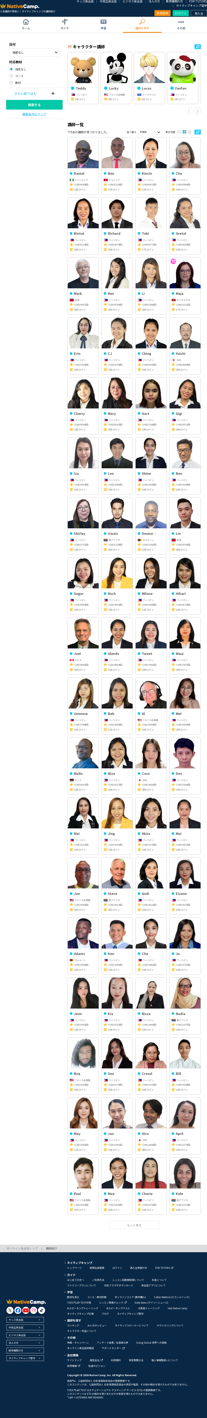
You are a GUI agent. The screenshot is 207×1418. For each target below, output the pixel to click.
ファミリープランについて (81, 1285)
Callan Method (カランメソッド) (171, 1297)
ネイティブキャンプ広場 (80, 1313)
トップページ (74, 1267)
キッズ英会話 (16, 1319)
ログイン (180, 13)
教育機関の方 (16, 1350)
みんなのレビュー (97, 1325)
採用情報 (73, 1365)
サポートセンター (113, 1348)
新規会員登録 (97, 1267)
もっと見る (134, 1225)
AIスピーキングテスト (118, 1308)
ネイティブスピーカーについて (132, 1325)
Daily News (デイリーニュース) (151, 1302)
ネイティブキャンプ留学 (191, 5)
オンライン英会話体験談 (80, 1348)
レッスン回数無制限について (128, 1280)
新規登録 (162, 13)
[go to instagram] (33, 1310)
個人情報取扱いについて (164, 1360)
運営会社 (96, 1360)
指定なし (18, 52)
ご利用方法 (98, 1280)
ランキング (73, 1325)
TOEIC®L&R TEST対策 (79, 1302)
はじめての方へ (75, 1280)
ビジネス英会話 (17, 1335)
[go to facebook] (17, 1310)
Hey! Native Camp (177, 1308)
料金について (159, 1280)
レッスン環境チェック (113, 1302)
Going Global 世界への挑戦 (151, 1342)
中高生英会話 (16, 1327)
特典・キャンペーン (78, 1342)
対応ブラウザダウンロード (118, 1285)
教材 (18, 82)
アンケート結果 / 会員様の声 (112, 1342)
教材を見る (73, 1297)
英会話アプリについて (153, 1285)
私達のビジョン (96, 1365)
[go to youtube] (25, 1310)
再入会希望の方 (138, 1267)
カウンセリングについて (170, 1325)
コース (19, 75)
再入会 (199, 13)
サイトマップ (74, 1360)
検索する (34, 104)
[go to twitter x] (10, 1310)
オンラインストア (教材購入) (130, 1297)
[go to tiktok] (41, 1310)
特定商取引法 (136, 1360)
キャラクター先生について (81, 1330)
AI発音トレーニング (149, 1308)
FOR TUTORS (164, 1267)
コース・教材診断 (97, 1297)
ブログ (105, 1313)
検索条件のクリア (34, 114)
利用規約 (116, 1360)
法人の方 (13, 1342)
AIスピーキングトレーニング (82, 1308)
